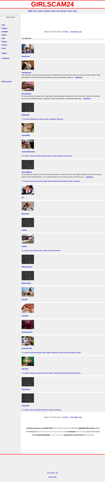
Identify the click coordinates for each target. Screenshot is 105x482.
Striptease (67, 428)
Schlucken (46, 119)
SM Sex (81, 435)
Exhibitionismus (34, 119)
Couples (40, 11)
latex (42, 428)
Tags (56, 472)
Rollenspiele (63, 181)
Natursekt (44, 155)
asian (67, 431)
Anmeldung (5, 58)
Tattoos (70, 155)
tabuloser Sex (84, 428)
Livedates (47, 11)
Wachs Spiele (73, 435)
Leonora (52, 435)
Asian (75, 11)
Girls (34, 11)
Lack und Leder (34, 181)
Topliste (4, 53)
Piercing (54, 155)
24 (73, 31)
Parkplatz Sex (52, 431)
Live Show (29, 428)
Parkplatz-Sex (56, 181)
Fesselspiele (38, 155)
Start (48, 472)
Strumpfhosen (42, 431)
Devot (31, 250)
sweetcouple (61, 431)
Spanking (65, 155)
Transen (69, 11)
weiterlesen (78, 77)
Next (76, 31)
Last (80, 31)
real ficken (60, 435)
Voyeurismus (60, 119)
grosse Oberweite (43, 435)
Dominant (26, 119)
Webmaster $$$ (52, 477)
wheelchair (74, 428)
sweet (66, 435)
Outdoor (50, 181)
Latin (58, 11)
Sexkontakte (89, 435)
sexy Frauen (91, 431)
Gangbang (32, 373)
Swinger (63, 11)
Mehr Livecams (7, 81)
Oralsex (41, 119)
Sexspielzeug (52, 119)
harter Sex (48, 428)
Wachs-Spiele (77, 373)
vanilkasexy (37, 428)
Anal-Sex (26, 155)
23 (71, 31)
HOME (30, 11)
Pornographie (37, 409)
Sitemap (52, 472)
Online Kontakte (81, 431)
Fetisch (53, 11)
